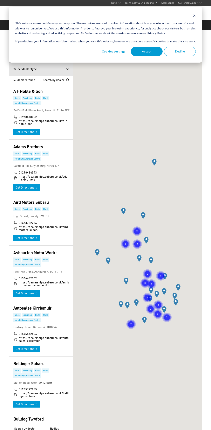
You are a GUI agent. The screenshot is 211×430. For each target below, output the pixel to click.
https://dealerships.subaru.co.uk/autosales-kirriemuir (44, 339)
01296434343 (28, 172)
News (116, 2)
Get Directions (27, 132)
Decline (180, 51)
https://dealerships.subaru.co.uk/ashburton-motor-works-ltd (44, 284)
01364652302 (28, 278)
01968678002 (28, 116)
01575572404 (28, 333)
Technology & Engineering (141, 2)
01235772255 (28, 389)
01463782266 (28, 222)
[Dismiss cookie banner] (194, 15)
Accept (146, 51)
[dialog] (105, 35)
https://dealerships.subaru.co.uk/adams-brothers (43, 178)
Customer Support (190, 2)
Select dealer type (41, 69)
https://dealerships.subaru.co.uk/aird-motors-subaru (44, 228)
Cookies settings (113, 51)
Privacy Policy (156, 33)
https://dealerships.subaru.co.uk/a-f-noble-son (43, 122)
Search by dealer (56, 80)
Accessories (167, 2)
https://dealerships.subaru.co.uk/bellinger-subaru (44, 395)
